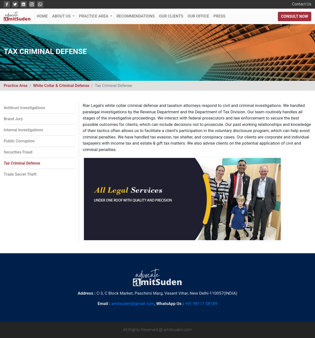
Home (43, 14)
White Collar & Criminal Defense (61, 85)
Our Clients (171, 16)
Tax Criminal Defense (22, 163)
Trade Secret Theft (20, 174)
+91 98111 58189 (201, 303)
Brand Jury (13, 119)
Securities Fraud (18, 152)
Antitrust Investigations (24, 107)
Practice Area (16, 85)
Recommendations (135, 16)
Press (219, 16)
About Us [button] (62, 16)
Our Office (198, 16)
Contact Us (301, 4)
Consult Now (294, 16)
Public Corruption (19, 141)
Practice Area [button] (94, 16)
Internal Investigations (23, 130)
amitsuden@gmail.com (132, 303)
